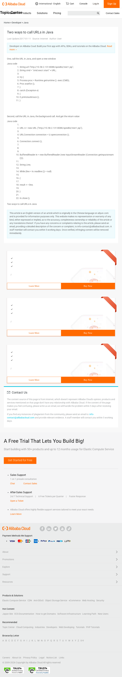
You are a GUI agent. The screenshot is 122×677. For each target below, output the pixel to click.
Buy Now (88, 286)
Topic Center (8, 627)
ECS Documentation (24, 614)
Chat (12, 483)
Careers (6, 657)
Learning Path (89, 614)
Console (83, 3)
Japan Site (7, 614)
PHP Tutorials (93, 627)
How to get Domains (46, 614)
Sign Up (111, 3)
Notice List (51, 657)
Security (100, 600)
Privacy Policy (30, 657)
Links (61, 657)
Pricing (57, 13)
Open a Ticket (17, 501)
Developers (51, 627)
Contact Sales (112, 13)
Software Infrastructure (69, 614)
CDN (29, 600)
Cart (70, 3)
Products (26, 13)
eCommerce (75, 600)
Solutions (42, 13)
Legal (41, 657)
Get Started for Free (20, 460)
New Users (103, 614)
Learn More (34, 286)
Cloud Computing (24, 627)
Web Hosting (88, 600)
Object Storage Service (56, 600)
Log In (96, 3)
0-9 (82, 640)
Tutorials (80, 627)
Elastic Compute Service (14, 600)
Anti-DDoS (39, 600)
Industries (40, 627)
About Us (16, 657)
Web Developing (66, 627)
